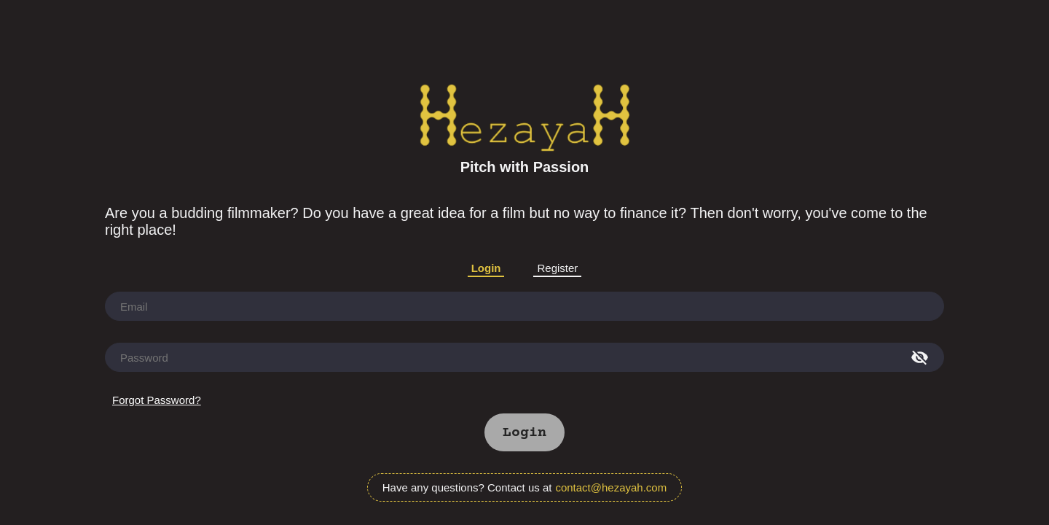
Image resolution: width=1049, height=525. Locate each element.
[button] (524, 432)
